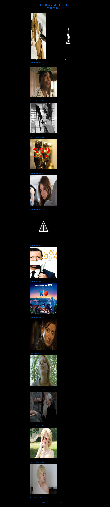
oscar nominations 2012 (40, 497)
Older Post (59, 502)
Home (43, 502)
